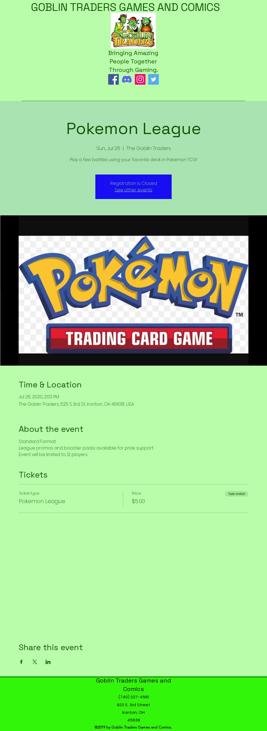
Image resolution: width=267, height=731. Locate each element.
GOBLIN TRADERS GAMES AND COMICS (125, 7)
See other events (133, 190)
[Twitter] (153, 79)
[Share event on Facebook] (21, 662)
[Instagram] (140, 79)
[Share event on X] (34, 662)
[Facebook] (113, 79)
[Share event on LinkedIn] (48, 662)
